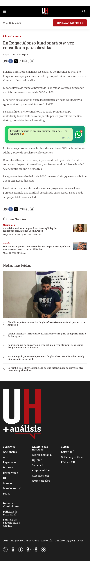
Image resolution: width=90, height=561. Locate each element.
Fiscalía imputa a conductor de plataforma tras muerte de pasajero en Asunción (47, 323)
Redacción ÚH (34, 235)
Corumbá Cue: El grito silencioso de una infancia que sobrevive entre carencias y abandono (45, 369)
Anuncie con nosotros (40, 448)
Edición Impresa (12, 36)
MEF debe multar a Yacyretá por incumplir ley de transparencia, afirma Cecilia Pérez (30, 229)
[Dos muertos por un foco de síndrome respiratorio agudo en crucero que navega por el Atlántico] (80, 246)
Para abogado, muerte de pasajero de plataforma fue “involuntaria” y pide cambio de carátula (46, 357)
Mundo (6, 243)
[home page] (45, 11)
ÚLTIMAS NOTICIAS (70, 23)
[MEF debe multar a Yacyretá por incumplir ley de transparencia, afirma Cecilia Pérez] (80, 228)
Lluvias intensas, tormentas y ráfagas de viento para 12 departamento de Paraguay (47, 335)
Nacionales (9, 225)
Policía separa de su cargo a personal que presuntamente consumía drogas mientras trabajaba (45, 346)
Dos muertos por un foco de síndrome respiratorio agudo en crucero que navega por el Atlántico (36, 248)
